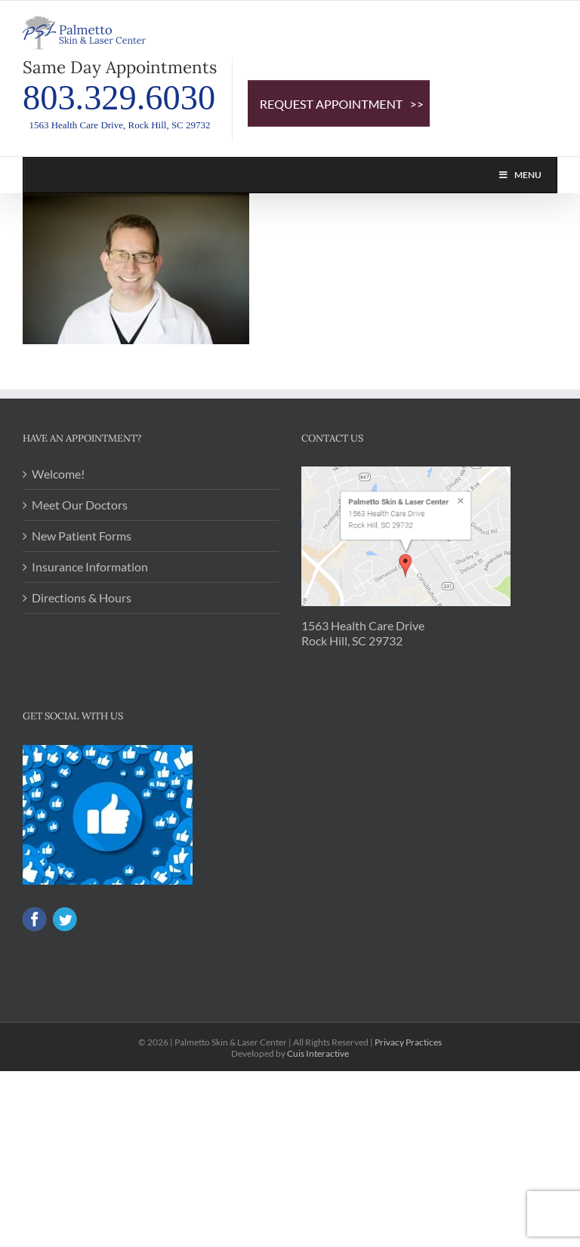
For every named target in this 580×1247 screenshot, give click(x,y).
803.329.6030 (119, 98)
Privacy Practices (408, 1042)
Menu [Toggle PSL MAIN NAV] (519, 174)
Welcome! (58, 473)
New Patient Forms (81, 535)
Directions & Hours (81, 597)
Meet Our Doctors (80, 504)
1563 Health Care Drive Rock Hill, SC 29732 (362, 633)
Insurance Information (90, 566)
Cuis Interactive (318, 1053)
